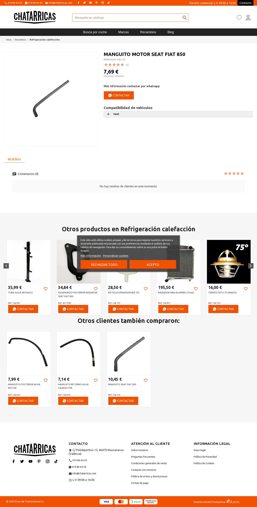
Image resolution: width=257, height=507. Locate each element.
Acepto (153, 264)
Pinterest (96, 2)
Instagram (102, 2)
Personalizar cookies (115, 255)
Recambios (148, 32)
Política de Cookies (204, 463)
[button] (6, 266)
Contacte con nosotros (143, 469)
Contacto (245, 2)
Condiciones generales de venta (149, 463)
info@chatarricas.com (60, 3)
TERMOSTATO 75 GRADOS (222, 292)
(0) (127, 65)
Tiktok (108, 2)
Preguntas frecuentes (143, 456)
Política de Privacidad (205, 456)
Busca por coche (95, 32)
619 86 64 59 (15, 3)
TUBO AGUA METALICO (20, 292)
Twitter (84, 2)
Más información (91, 255)
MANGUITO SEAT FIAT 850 (122, 384)
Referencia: (110, 59)
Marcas (123, 32)
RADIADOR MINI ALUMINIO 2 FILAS (176, 292)
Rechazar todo (104, 264)
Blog (171, 32)
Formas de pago (140, 483)
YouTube (90, 2)
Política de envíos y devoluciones (149, 476)
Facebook (78, 2)
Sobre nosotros (139, 450)
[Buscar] (126, 17)
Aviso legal (200, 450)
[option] (29, 277)
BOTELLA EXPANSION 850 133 (123, 292)
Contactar (118, 95)
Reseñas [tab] (14, 159)
